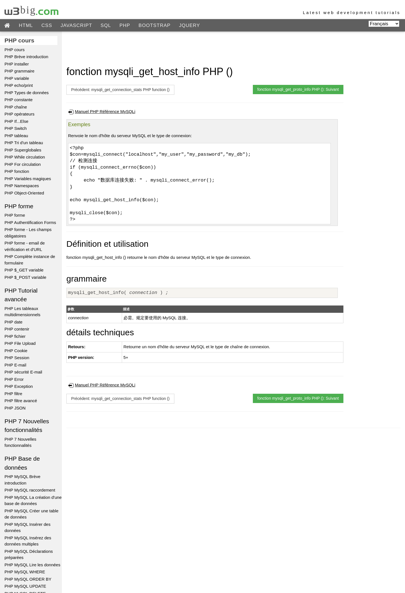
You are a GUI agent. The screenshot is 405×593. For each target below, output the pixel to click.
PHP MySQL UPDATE (25, 586)
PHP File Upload (20, 343)
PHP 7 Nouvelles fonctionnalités (20, 442)
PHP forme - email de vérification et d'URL (24, 246)
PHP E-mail (15, 365)
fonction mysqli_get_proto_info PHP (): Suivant (298, 89)
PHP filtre (13, 393)
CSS (46, 25)
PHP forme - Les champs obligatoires (27, 232)
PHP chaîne (15, 107)
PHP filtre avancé (20, 400)
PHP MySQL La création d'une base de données (33, 500)
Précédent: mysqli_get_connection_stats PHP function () (120, 89)
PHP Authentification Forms (30, 222)
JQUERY (189, 25)
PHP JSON (15, 408)
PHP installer (16, 64)
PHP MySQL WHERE (24, 571)
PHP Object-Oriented (24, 193)
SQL (106, 25)
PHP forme (14, 215)
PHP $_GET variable (24, 270)
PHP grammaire (19, 71)
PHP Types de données (26, 92)
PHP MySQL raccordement (29, 490)
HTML (26, 25)
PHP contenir (16, 329)
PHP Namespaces (21, 185)
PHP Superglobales (22, 150)
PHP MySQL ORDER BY (27, 579)
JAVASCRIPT (76, 25)
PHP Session (16, 357)
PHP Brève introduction (26, 56)
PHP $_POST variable (25, 277)
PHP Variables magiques (27, 178)
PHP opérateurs (19, 114)
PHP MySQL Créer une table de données (31, 514)
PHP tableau (16, 135)
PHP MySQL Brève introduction (22, 479)
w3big (31, 10)
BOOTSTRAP (155, 25)
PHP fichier (15, 336)
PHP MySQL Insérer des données (27, 527)
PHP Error (14, 379)
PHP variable (16, 78)
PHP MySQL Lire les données (32, 564)
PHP (125, 25)
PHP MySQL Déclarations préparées (28, 554)
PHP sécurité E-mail (23, 372)
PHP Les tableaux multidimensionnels (22, 311)
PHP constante (18, 99)
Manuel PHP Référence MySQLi (105, 111)
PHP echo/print (18, 85)
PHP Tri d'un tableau (23, 142)
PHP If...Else (16, 121)
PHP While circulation (24, 157)
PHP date (13, 322)
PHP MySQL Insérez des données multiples (27, 541)
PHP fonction (16, 171)
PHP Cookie (15, 350)
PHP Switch (15, 128)
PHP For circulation (22, 164)
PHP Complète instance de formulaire (29, 259)
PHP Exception (18, 386)
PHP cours (14, 49)
